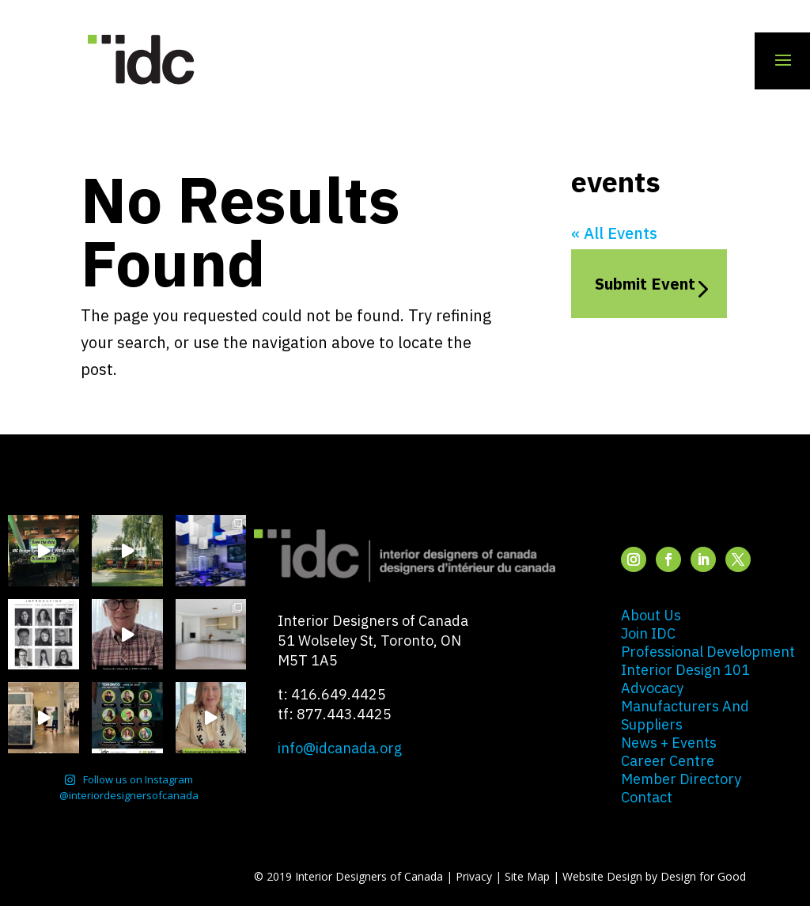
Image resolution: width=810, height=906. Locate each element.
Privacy (474, 876)
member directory (681, 779)
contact (646, 797)
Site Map (527, 876)
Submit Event (645, 283)
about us (651, 615)
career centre (667, 761)
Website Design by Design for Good (654, 876)
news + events (669, 743)
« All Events (614, 233)
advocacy (652, 688)
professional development (708, 652)
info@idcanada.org (340, 748)
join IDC (648, 633)
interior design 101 (685, 670)
